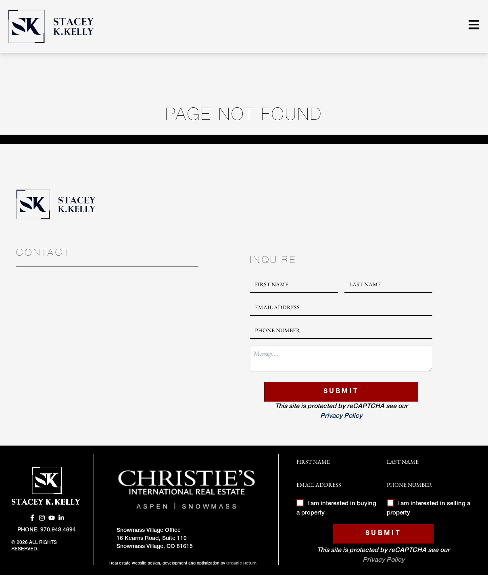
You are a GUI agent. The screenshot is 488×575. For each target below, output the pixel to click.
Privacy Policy (341, 416)
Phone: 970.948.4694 (46, 530)
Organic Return (241, 564)
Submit (341, 392)
